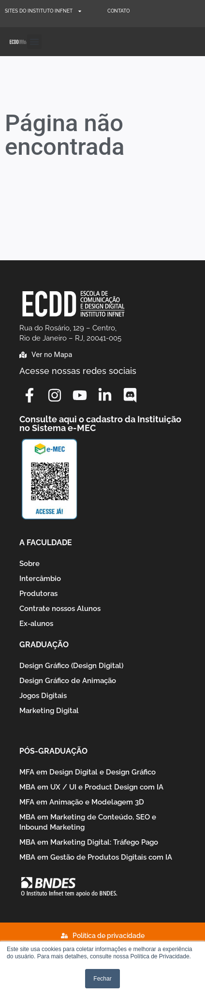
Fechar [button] (102, 978)
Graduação (44, 644)
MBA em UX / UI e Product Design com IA (91, 787)
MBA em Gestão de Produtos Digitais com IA (95, 857)
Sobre (29, 563)
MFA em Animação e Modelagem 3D (81, 802)
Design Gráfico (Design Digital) (71, 665)
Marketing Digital (49, 710)
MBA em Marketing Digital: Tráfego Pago (88, 842)
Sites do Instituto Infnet (43, 11)
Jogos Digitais (43, 695)
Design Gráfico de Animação (67, 680)
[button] (34, 41)
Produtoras (38, 593)
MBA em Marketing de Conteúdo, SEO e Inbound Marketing (87, 822)
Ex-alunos (36, 623)
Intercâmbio (40, 578)
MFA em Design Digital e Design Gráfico (87, 772)
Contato (118, 11)
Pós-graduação (53, 751)
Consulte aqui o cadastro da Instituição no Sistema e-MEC (100, 423)
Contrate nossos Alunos (60, 608)
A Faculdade (45, 542)
